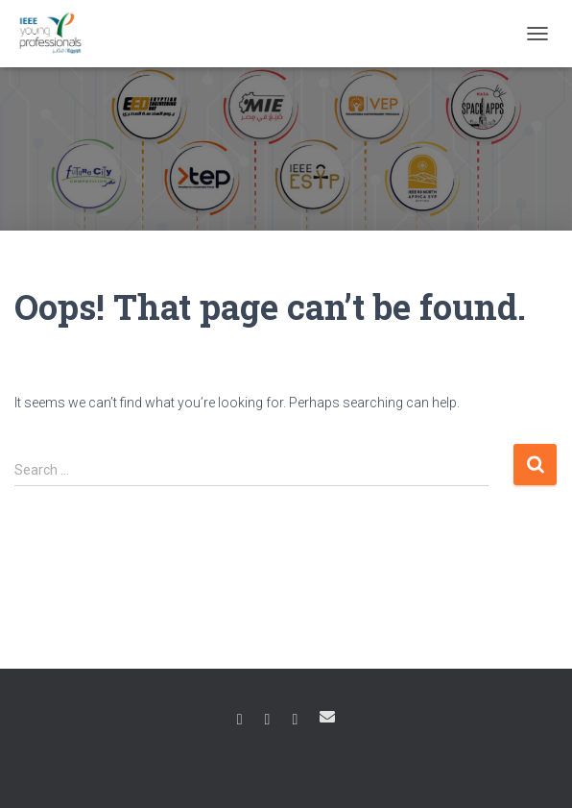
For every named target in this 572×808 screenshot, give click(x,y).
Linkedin (294, 720)
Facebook (239, 720)
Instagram (267, 720)
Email (327, 716)
